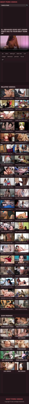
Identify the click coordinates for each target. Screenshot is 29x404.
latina (6, 53)
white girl (12, 53)
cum (25, 53)
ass (2, 53)
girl (3, 59)
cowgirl (4, 56)
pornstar (16, 56)
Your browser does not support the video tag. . (14, 44)
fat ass (22, 56)
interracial (10, 56)
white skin (19, 53)
